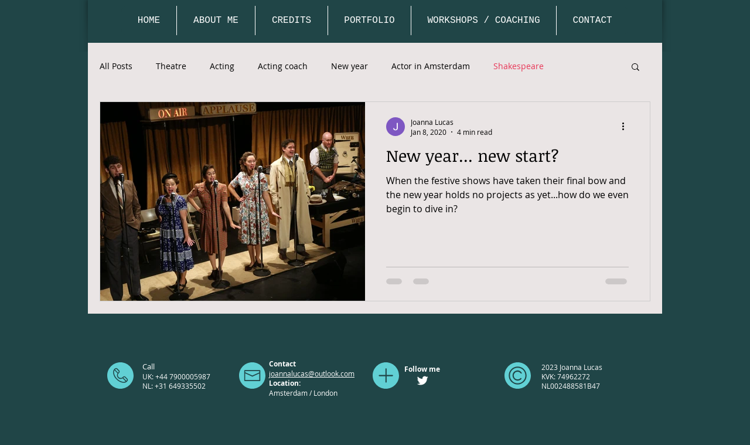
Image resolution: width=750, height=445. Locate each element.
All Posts (116, 66)
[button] (635, 68)
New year (349, 66)
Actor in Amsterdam (430, 66)
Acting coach (283, 66)
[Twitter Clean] (422, 380)
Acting (222, 66)
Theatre (171, 66)
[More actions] (627, 127)
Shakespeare (518, 66)
